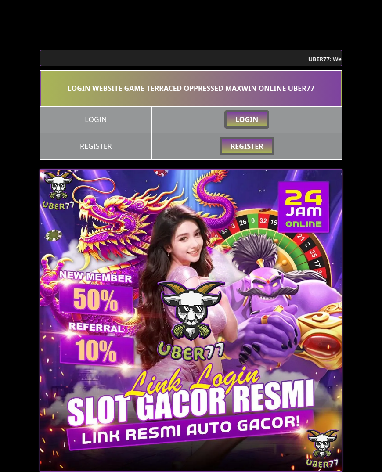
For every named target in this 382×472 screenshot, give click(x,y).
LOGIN (246, 119)
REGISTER (247, 146)
